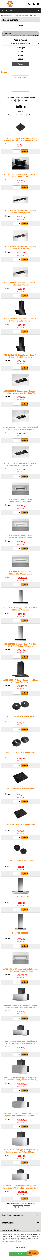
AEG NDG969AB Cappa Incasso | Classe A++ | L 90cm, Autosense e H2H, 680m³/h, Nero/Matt (20, 393)
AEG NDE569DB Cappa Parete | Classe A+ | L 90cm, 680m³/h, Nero (20, 247)
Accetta (20, 1254)
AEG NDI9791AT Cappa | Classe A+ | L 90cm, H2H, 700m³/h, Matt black (20, 681)
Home (3, 35)
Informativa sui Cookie (15, 1241)
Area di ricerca (20, 40)
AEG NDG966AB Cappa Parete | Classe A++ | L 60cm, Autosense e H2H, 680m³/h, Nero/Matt (20, 429)
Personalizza (20, 1247)
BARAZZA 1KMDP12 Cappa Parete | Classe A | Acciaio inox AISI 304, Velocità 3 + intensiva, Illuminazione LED (20, 1043)
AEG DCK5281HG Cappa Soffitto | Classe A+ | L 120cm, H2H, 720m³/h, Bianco (20, 970)
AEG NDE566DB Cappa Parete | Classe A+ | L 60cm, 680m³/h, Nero (20, 284)
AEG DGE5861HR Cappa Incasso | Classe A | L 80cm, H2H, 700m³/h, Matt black (20, 464)
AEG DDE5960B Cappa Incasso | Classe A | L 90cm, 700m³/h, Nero (20, 175)
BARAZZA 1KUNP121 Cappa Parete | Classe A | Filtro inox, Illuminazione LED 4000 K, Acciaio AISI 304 (20, 1115)
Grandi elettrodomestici (25, 35)
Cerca (20, 25)
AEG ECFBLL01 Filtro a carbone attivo (20, 752)
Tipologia (20, 47)
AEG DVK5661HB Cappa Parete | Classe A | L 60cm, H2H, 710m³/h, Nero (20, 356)
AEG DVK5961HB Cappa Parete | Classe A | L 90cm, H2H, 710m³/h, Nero (20, 320)
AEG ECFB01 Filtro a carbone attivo (20, 788)
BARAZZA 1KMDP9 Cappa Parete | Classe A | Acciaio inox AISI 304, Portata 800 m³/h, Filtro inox (20, 1007)
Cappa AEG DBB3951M (20, 897)
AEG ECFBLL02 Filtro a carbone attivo (20, 824)
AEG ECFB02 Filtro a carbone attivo (20, 716)
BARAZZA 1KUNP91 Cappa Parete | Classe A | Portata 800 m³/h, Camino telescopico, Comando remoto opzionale (20, 1079)
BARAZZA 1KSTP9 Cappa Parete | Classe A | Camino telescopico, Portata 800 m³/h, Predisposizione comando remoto (20, 1152)
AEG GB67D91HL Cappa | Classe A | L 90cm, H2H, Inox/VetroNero (20, 609)
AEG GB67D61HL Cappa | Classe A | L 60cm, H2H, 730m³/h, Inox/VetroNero (20, 645)
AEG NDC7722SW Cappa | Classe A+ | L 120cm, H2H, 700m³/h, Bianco (20, 573)
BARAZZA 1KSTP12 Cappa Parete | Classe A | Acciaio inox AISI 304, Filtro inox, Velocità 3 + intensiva (20, 1188)
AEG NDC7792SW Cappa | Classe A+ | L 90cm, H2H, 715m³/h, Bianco (20, 536)
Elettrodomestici (7, 11)
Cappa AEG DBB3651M (20, 933)
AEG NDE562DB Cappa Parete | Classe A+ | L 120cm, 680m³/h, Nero (20, 211)
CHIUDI (39, 1234)
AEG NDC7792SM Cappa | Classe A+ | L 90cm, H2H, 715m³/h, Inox (20, 500)
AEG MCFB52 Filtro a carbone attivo (20, 861)
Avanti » (26, 100)
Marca (20, 55)
